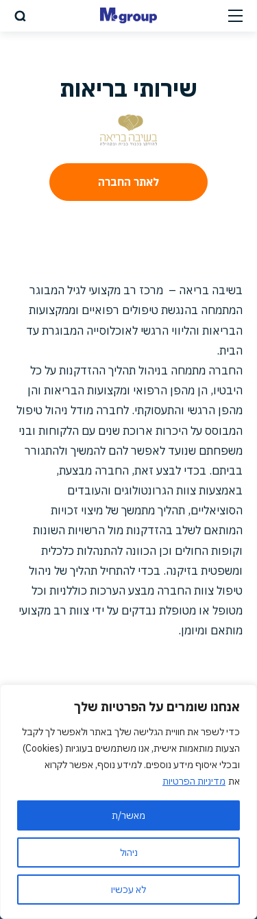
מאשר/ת (128, 815)
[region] (128, 801)
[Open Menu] (235, 15)
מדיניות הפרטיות (193, 781)
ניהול (129, 852)
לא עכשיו (128, 889)
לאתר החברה (128, 182)
